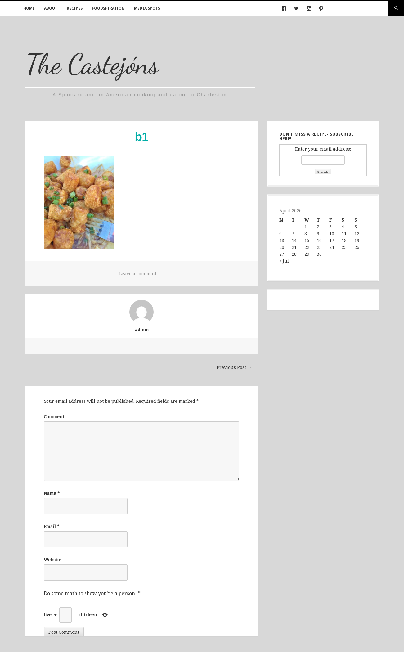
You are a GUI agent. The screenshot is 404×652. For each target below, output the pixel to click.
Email (51, 526)
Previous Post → (234, 367)
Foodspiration (108, 8)
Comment (54, 417)
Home (29, 8)
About (50, 8)
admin (142, 329)
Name (52, 493)
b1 (141, 136)
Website (52, 560)
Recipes (75, 8)
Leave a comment (137, 274)
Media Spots (147, 8)
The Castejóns (92, 64)
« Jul (284, 261)
